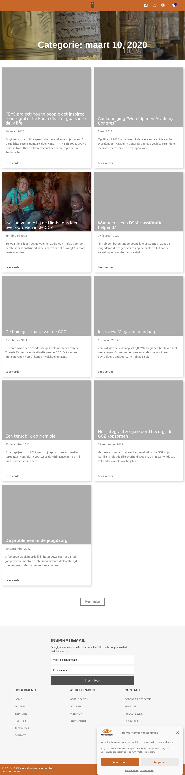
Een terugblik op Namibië (30, 435)
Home (18, 699)
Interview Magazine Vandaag (126, 331)
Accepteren (120, 762)
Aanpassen (160, 762)
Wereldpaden (79, 699)
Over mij (20, 720)
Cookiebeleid (133, 720)
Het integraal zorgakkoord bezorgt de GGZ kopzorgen (135, 433)
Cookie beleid (132, 770)
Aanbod (19, 706)
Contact (20, 735)
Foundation (78, 720)
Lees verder (13, 163)
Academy (75, 706)
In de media (21, 728)
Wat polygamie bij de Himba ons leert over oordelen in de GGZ (42, 225)
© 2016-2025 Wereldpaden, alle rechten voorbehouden (27, 769)
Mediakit (130, 706)
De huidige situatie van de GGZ (35, 331)
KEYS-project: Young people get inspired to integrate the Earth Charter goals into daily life (45, 118)
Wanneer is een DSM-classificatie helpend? (130, 225)
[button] (177, 732)
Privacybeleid (147, 770)
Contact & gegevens (138, 699)
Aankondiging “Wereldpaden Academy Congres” (135, 120)
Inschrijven (92, 680)
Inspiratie (20, 713)
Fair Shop (76, 713)
